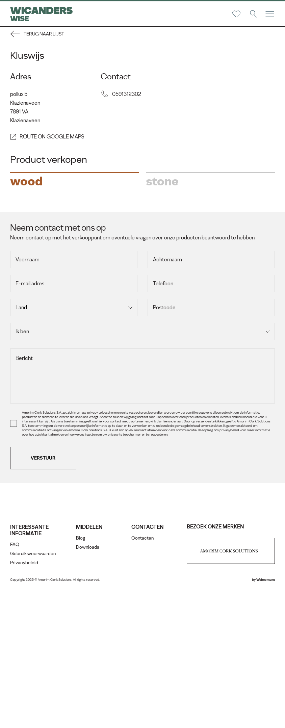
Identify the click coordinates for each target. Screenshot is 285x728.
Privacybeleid (24, 699)
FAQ (14, 680)
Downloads (87, 683)
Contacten (142, 674)
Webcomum (265, 715)
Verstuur (43, 594)
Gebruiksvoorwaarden (33, 690)
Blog (80, 674)
